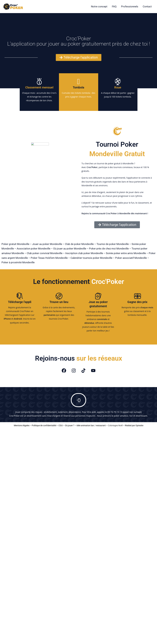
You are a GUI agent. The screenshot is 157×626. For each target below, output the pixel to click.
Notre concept (99, 6)
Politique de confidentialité (44, 425)
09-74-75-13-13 (114, 412)
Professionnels (129, 6)
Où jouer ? (69, 425)
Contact (147, 6)
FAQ (114, 6)
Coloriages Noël (115, 425)
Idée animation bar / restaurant (91, 425)
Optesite (139, 425)
